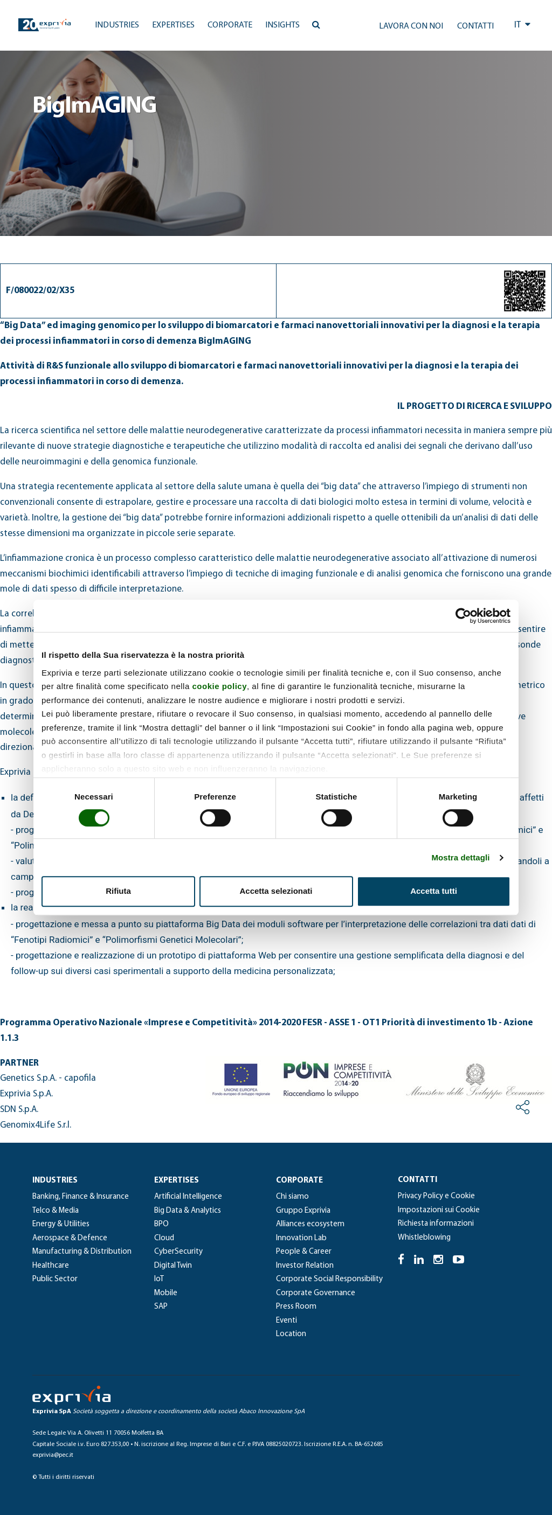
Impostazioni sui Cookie (439, 1210)
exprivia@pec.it (52, 1455)
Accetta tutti (433, 890)
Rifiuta (118, 890)
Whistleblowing (424, 1238)
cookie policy (219, 686)
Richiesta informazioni (436, 1224)
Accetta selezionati (275, 890)
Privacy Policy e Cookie (436, 1196)
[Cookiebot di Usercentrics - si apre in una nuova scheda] (463, 616)
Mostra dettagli (460, 857)
